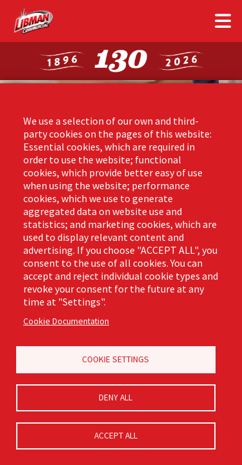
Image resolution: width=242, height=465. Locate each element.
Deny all (115, 397)
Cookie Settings (115, 359)
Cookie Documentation (66, 321)
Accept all (115, 435)
